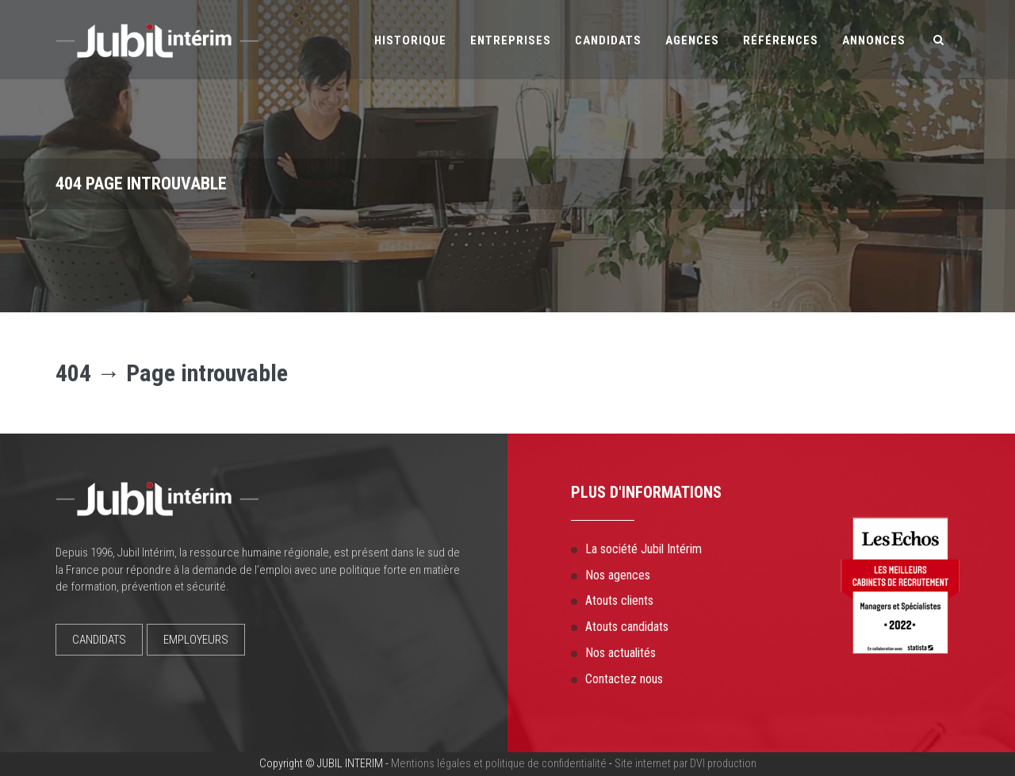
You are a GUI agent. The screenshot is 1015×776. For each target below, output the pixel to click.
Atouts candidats (626, 626)
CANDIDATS (99, 640)
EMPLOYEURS (195, 640)
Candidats (608, 40)
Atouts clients (619, 600)
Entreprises (510, 40)
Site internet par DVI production (685, 763)
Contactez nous (624, 678)
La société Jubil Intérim (643, 548)
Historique (410, 40)
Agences (692, 40)
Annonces (874, 40)
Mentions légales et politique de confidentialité (499, 763)
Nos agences (617, 575)
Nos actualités (620, 652)
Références (780, 40)
